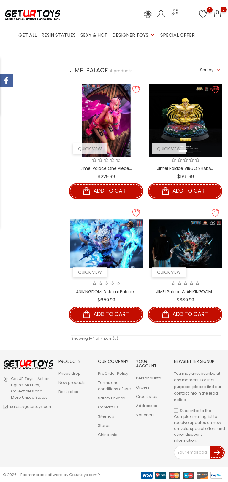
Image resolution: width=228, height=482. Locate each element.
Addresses (146, 405)
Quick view (90, 148)
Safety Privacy (111, 398)
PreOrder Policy (113, 373)
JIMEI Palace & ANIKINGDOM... (185, 291)
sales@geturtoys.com (31, 406)
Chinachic (107, 435)
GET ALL (27, 35)
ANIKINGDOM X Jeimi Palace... (106, 291)
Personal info (148, 378)
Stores (104, 425)
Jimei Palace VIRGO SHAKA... (185, 168)
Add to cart (106, 191)
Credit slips (146, 396)
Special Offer (177, 35)
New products (72, 382)
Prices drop (69, 373)
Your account (146, 363)
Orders (143, 387)
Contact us (108, 407)
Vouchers (145, 414)
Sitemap (106, 416)
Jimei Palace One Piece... (106, 168)
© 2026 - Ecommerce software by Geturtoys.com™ (52, 474)
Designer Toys (134, 35)
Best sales (68, 392)
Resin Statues (58, 35)
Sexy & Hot (93, 35)
